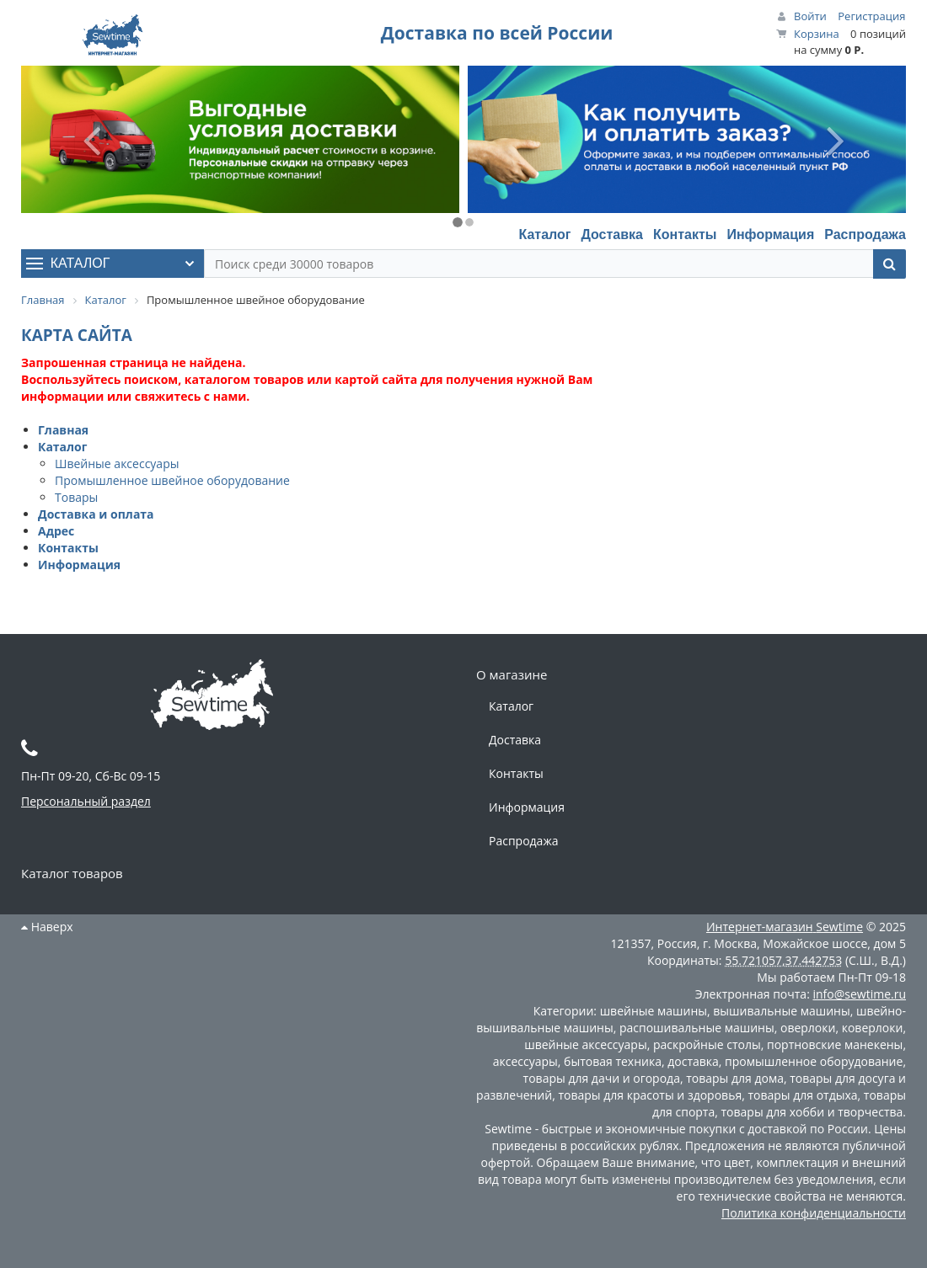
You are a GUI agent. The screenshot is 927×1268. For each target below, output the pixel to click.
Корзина (816, 33)
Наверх (47, 927)
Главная (63, 430)
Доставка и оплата (96, 514)
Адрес (56, 531)
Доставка (612, 234)
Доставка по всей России (497, 33)
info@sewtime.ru (859, 994)
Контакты (684, 234)
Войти (810, 16)
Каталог (544, 234)
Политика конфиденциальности (813, 1213)
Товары (76, 497)
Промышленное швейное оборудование (172, 480)
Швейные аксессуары (117, 464)
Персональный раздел (86, 801)
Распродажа (865, 234)
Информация (770, 234)
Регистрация (871, 16)
